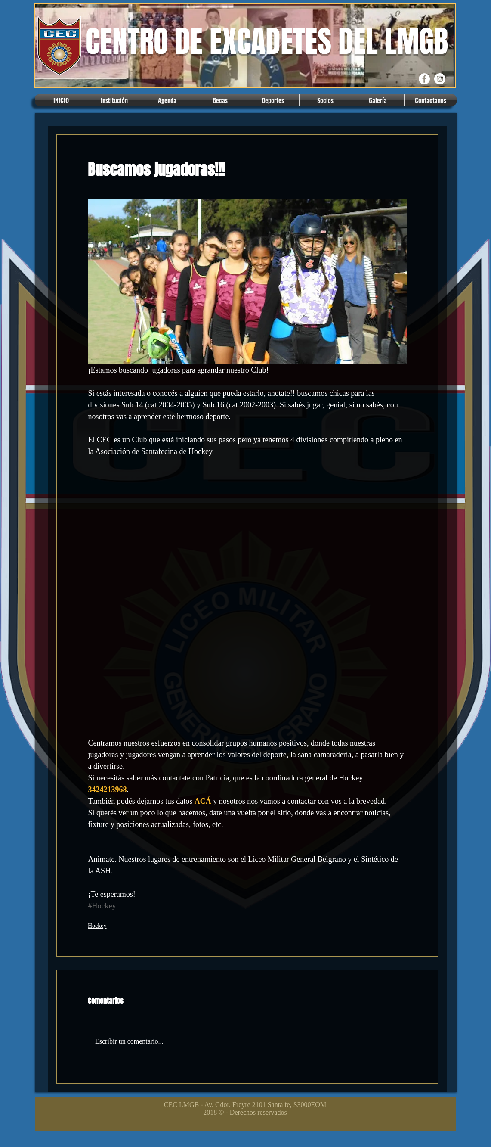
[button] (114, 100)
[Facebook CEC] (424, 78)
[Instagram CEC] (439, 78)
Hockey (97, 926)
